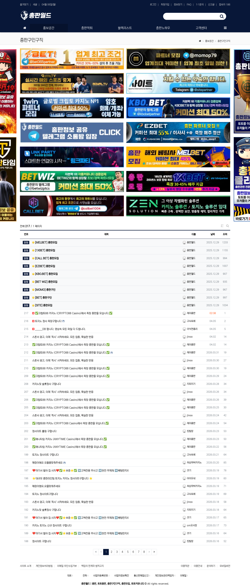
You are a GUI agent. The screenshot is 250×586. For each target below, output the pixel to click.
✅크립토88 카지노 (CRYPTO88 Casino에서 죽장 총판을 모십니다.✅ (70, 423)
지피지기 (188, 384)
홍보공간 (209, 41)
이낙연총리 (189, 329)
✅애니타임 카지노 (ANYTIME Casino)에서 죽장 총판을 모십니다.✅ (69, 439)
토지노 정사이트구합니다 (45, 494)
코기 (186, 470)
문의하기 (211, 566)
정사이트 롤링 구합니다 (44, 431)
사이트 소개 (25, 566)
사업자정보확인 (121, 575)
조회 (225, 234)
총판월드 (188, 242)
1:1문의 (200, 4)
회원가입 (165, 4)
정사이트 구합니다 (41, 541)
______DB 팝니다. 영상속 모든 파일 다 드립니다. (59, 329)
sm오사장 (189, 525)
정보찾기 (178, 4)
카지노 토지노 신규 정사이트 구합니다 (51, 525)
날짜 (213, 234)
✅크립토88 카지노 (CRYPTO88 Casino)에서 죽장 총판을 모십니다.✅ (72, 313)
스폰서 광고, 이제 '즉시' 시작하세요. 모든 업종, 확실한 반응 (62, 336)
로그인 (153, 4)
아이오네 (188, 478)
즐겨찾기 (24, 4)
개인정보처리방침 (44, 566)
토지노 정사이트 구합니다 (45, 454)
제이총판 (188, 313)
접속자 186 (224, 4)
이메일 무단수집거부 (67, 566)
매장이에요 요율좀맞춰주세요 (47, 462)
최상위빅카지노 (192, 462)
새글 (35, 4)
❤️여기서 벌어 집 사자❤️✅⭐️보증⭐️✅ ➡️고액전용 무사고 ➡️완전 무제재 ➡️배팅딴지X (80, 470)
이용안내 (198, 566)
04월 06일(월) (49, 4)
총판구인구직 (224, 41)
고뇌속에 (188, 321)
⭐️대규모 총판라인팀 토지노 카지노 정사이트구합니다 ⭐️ (62, 478)
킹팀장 (187, 431)
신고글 (211, 4)
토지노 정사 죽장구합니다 (46, 321)
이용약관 (185, 566)
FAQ (189, 4)
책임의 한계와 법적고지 (92, 566)
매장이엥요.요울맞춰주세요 (46, 486)
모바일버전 (225, 566)
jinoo (187, 336)
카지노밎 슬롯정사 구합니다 (46, 384)
